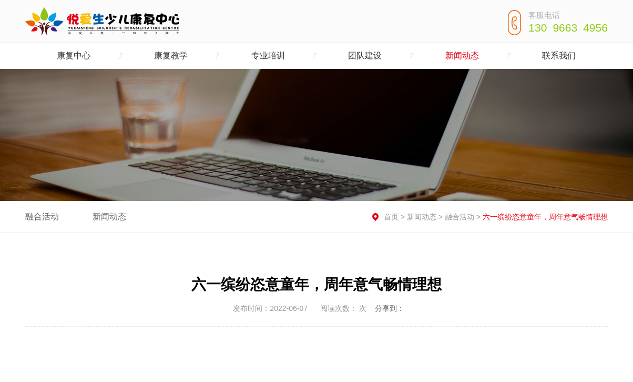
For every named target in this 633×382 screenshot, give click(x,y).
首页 (391, 217)
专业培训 (268, 55)
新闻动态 (462, 55)
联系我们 (559, 55)
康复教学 (171, 55)
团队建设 (365, 55)
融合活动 (42, 216)
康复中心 (73, 55)
